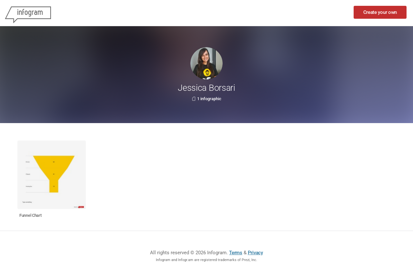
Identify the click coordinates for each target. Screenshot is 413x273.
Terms (235, 253)
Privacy (255, 253)
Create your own (380, 12)
